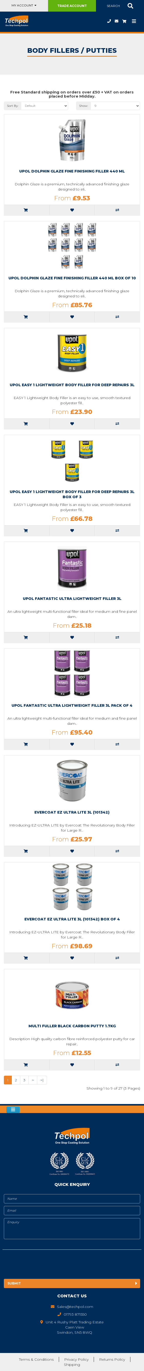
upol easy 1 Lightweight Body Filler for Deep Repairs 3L (72, 385)
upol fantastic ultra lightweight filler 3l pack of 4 (72, 705)
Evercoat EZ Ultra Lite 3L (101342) (72, 812)
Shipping (72, 1364)
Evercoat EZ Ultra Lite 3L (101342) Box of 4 (72, 919)
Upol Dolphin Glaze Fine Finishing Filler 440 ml (72, 171)
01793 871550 (109, 21)
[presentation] (45, 1265)
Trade (72, 6)
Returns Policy (112, 1359)
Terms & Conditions (36, 1359)
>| (42, 1080)
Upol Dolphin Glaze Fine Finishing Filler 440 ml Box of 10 (72, 278)
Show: (83, 106)
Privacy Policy (76, 1359)
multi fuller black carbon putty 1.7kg (72, 1026)
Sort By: (13, 106)
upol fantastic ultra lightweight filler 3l (72, 598)
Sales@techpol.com (116, 21)
